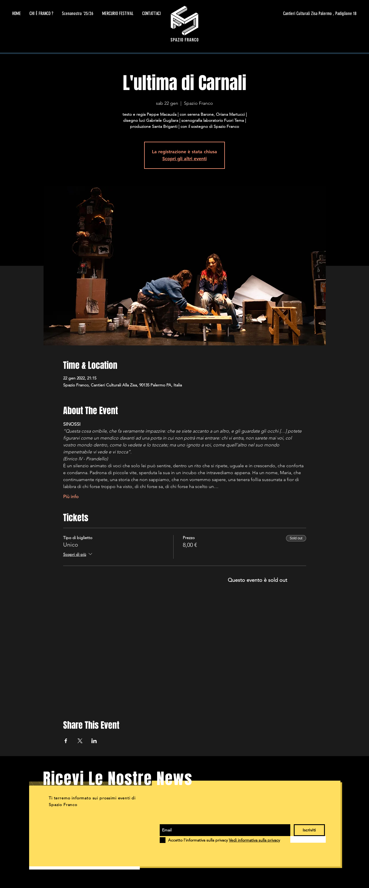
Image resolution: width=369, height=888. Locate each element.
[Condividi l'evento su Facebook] (66, 741)
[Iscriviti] (309, 830)
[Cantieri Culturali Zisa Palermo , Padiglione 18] (302, 13)
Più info (71, 496)
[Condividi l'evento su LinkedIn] (94, 741)
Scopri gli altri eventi (184, 158)
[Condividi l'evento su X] (80, 741)
